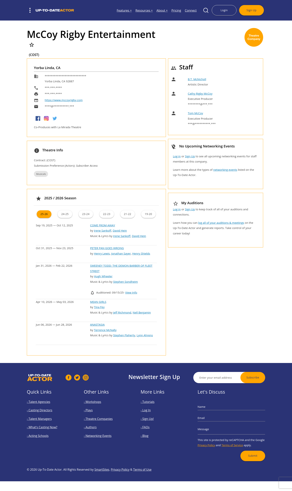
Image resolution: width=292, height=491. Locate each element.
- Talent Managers (43, 420)
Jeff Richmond (122, 312)
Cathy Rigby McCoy (200, 93)
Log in (177, 156)
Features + (124, 10)
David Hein (120, 230)
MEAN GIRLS (98, 302)
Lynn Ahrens (145, 335)
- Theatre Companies (102, 420)
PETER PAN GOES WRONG (107, 248)
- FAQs (152, 426)
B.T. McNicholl (197, 79)
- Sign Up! (153, 420)
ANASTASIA (97, 324)
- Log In (152, 414)
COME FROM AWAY (102, 225)
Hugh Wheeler (103, 276)
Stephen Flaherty (124, 335)
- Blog (151, 432)
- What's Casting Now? (45, 426)
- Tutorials (153, 409)
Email (210, 420)
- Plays (95, 414)
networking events (225, 170)
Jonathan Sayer (121, 253)
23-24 (85, 214)
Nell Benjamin (142, 312)
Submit (246, 446)
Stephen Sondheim (125, 281)
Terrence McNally (105, 330)
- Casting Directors (43, 414)
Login (224, 10)
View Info (131, 292)
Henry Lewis (102, 253)
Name (210, 412)
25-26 (44, 214)
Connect (191, 10)
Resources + (144, 10)
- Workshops (98, 409)
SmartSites (101, 484)
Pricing (176, 10)
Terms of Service (232, 439)
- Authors (96, 426)
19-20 (148, 214)
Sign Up (251, 10)
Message (212, 427)
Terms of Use (142, 484)
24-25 (65, 214)
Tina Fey (99, 307)
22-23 (106, 214)
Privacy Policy (214, 439)
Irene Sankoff (102, 230)
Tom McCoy (195, 113)
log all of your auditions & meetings (221, 223)
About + (162, 10)
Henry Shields (141, 253)
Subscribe (267, 377)
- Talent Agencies (43, 409)
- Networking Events (101, 432)
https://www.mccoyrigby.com (64, 100)
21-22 (127, 214)
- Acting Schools (42, 432)
